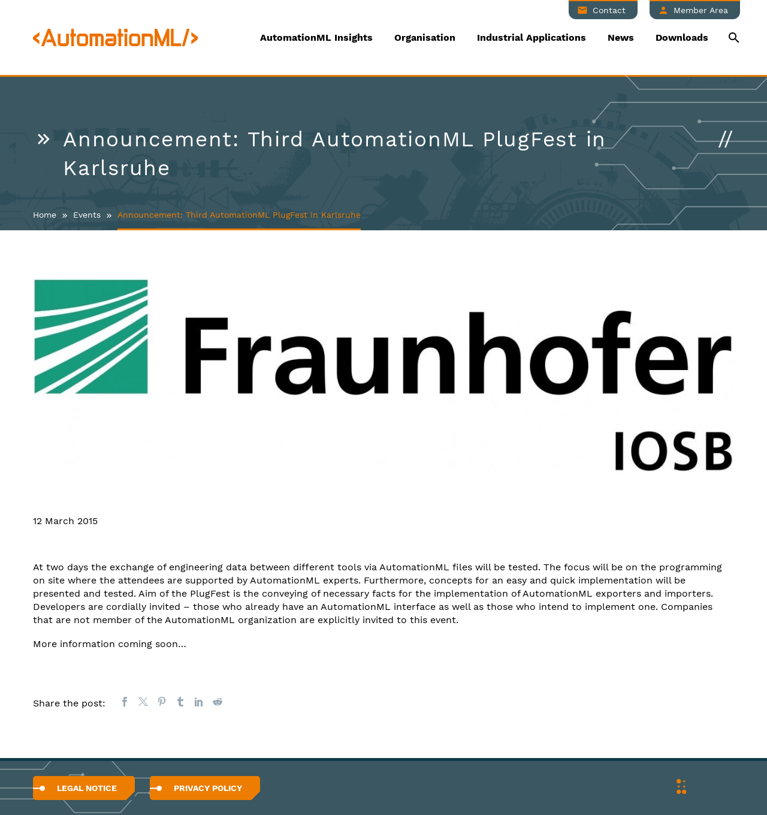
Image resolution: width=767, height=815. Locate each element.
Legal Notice (87, 788)
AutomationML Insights (316, 37)
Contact (609, 10)
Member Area (701, 10)
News (621, 37)
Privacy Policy (208, 788)
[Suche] (732, 37)
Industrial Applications (531, 37)
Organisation (424, 37)
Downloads (682, 37)
